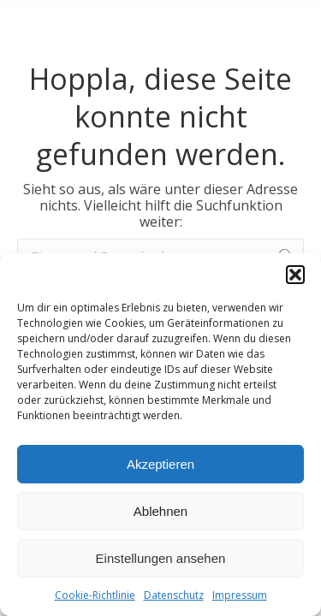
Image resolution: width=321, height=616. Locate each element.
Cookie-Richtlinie (95, 595)
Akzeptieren (160, 464)
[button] (295, 274)
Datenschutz (174, 595)
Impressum (239, 595)
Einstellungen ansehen (161, 558)
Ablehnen (160, 511)
